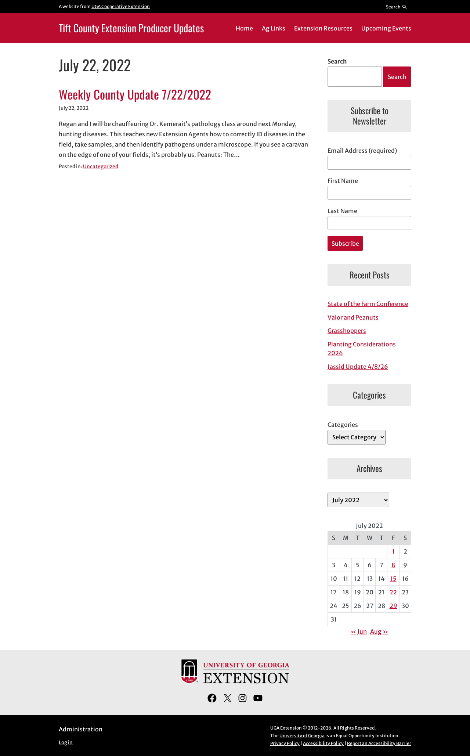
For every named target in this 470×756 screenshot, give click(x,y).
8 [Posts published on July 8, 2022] (393, 565)
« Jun (359, 631)
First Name (343, 180)
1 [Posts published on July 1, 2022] (393, 551)
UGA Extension (286, 728)
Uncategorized (100, 166)
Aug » (379, 631)
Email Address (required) (362, 150)
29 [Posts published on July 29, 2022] (393, 605)
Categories (343, 424)
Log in (66, 742)
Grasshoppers (347, 330)
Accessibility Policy (323, 743)
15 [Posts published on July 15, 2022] (393, 578)
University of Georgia (302, 735)
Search (337, 61)
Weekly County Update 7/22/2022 (135, 94)
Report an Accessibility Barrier (379, 743)
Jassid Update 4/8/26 (358, 366)
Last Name (342, 211)
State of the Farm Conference (368, 303)
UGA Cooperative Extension (120, 6)
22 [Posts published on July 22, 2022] (393, 592)
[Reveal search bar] (396, 6)
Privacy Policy (285, 743)
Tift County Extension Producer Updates (131, 27)
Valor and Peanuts (353, 317)
